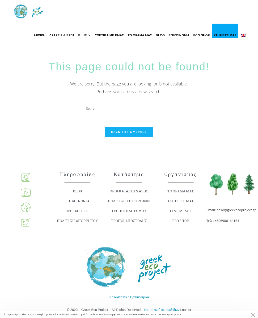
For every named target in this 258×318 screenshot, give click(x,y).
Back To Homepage (129, 132)
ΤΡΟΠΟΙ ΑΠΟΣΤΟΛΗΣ (129, 221)
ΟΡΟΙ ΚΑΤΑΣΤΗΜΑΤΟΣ (129, 191)
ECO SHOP (180, 221)
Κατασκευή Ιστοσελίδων (161, 310)
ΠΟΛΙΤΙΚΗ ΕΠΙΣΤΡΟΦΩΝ (129, 201)
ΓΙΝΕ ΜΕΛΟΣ (180, 211)
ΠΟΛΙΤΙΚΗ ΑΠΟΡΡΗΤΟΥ (77, 221)
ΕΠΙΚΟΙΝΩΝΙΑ (77, 201)
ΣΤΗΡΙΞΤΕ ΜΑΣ (181, 201)
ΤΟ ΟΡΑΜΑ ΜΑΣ (181, 191)
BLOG (77, 191)
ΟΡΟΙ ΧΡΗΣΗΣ (77, 211)
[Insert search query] (129, 108)
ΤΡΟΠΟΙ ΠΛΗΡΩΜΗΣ (129, 211)
